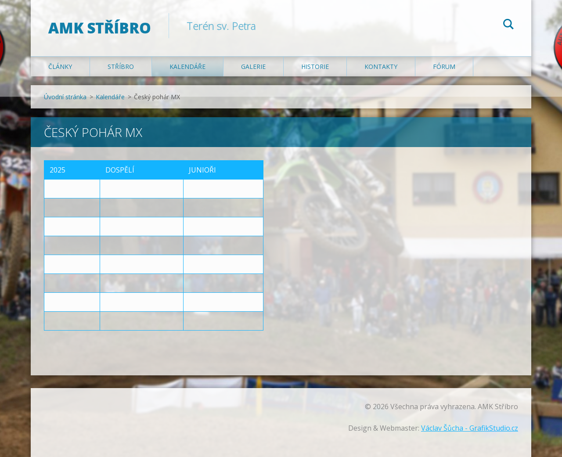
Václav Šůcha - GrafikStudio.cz (469, 428)
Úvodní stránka (65, 97)
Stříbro (121, 66)
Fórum (444, 66)
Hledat (508, 25)
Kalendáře (187, 66)
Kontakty (380, 66)
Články (60, 66)
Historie (315, 66)
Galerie (253, 66)
